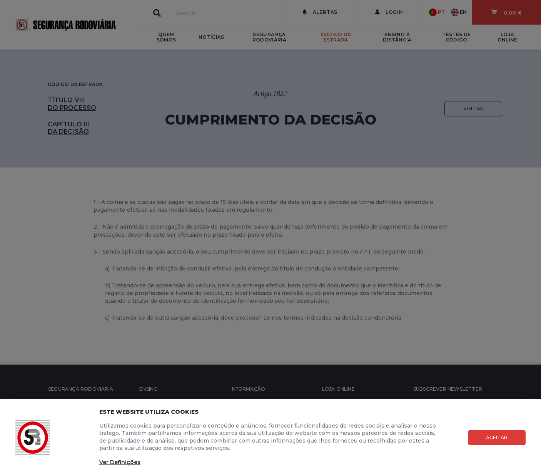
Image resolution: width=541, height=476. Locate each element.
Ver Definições (119, 462)
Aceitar (497, 437)
